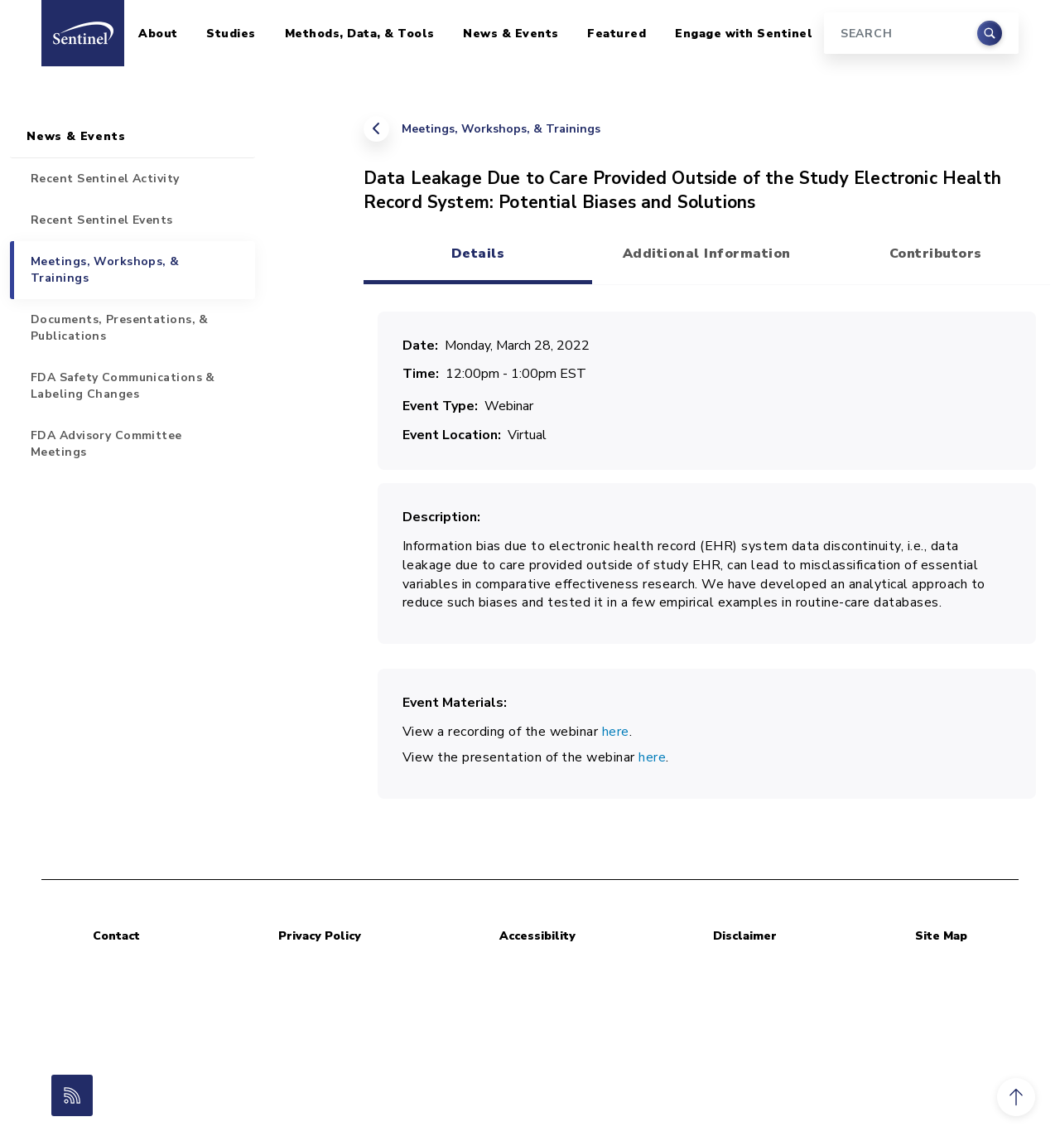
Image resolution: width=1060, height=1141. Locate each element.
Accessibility (537, 936)
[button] (1016, 1097)
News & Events (511, 33)
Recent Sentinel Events (102, 220)
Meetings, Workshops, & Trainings (501, 129)
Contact (116, 936)
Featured (616, 33)
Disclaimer (745, 936)
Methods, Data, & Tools (360, 33)
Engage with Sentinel (743, 33)
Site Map (941, 936)
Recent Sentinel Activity (105, 178)
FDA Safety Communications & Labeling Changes (123, 386)
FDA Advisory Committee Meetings (106, 444)
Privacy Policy (319, 936)
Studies (231, 33)
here (615, 732)
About (158, 33)
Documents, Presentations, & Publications (120, 328)
